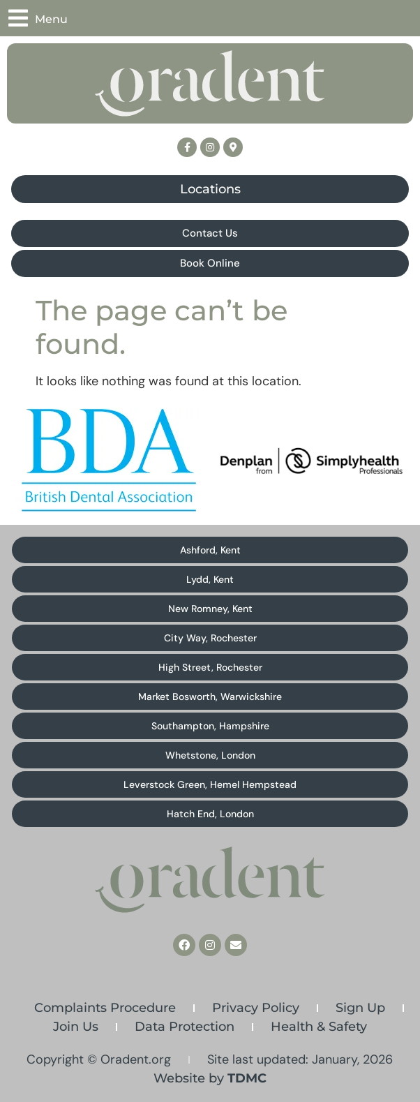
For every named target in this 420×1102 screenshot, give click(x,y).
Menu (51, 19)
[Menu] (18, 18)
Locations (210, 189)
